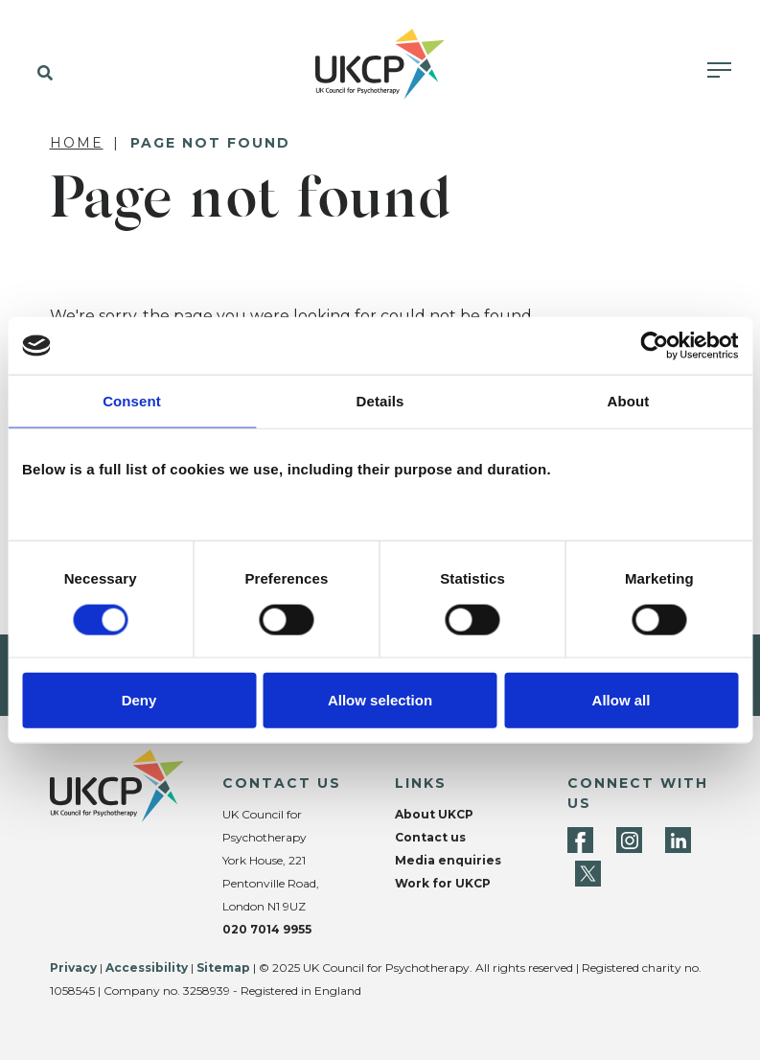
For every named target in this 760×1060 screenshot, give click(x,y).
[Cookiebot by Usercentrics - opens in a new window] (654, 346)
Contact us (430, 837)
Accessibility (146, 967)
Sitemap (223, 967)
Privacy (73, 967)
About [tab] (629, 401)
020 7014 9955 (266, 929)
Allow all (621, 699)
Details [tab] (380, 401)
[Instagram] (629, 840)
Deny (139, 699)
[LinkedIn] (678, 840)
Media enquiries (448, 860)
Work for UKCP (443, 883)
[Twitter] (588, 873)
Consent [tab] (132, 401)
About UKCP (434, 814)
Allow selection (380, 699)
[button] (41, 73)
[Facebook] (580, 840)
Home (77, 142)
